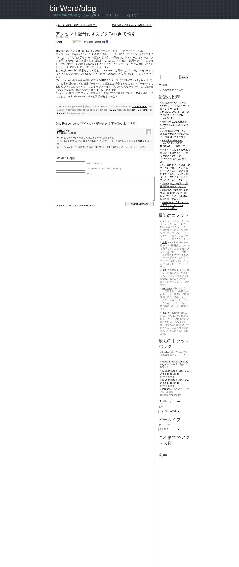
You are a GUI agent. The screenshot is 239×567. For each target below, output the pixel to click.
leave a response (140, 110)
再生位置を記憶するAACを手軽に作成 (132, 25)
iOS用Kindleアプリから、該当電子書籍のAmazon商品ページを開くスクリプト (175, 134)
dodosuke (167, 288)
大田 (164, 242)
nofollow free (88, 205)
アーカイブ (164, 425)
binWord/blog (72, 8)
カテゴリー (164, 407)
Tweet (59, 42)
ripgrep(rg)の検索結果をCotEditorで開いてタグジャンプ (174, 124)
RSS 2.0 (112, 110)
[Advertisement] (186, 48)
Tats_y (61, 130)
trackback (62, 113)
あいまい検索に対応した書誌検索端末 (77, 25)
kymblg (165, 352)
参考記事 (141, 93)
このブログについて (172, 90)
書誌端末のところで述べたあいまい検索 (78, 51)
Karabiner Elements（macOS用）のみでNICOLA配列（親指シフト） (175, 143)
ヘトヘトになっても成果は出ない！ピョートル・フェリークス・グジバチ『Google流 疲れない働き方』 (175, 155)
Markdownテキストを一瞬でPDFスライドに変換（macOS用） (174, 115)
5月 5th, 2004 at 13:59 (66, 133)
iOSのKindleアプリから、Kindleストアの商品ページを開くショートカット (175, 105)
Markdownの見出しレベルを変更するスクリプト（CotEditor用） (174, 205)
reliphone (167, 389)
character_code (139, 106)
